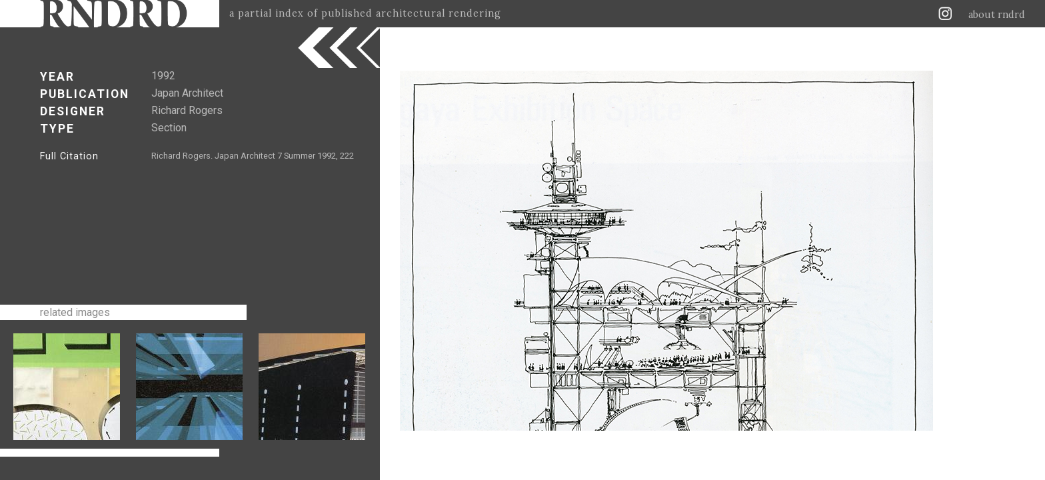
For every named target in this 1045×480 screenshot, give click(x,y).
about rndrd (996, 15)
